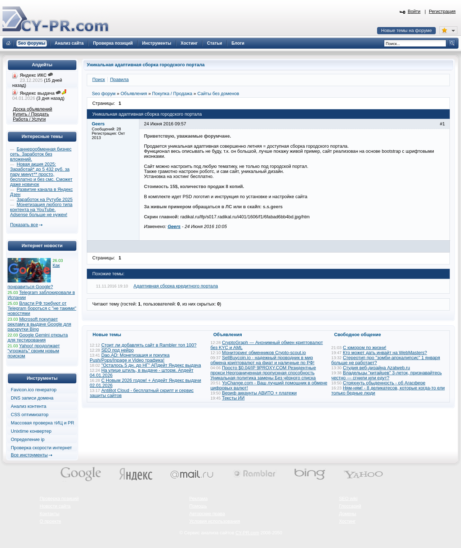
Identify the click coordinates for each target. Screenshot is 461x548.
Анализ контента (28, 406)
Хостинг (347, 521)
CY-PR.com (247, 532)
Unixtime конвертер (31, 431)
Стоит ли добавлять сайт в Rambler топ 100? (148, 345)
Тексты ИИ (233, 398)
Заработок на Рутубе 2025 (44, 199)
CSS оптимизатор (30, 414)
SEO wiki (348, 498)
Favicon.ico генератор (34, 389)
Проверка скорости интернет (41, 447)
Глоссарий (350, 506)
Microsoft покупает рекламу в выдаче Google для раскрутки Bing (39, 324)
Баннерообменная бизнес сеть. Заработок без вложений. (41, 154)
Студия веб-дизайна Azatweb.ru (376, 367)
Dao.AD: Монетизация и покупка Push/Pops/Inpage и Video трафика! (130, 358)
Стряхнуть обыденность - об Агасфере (384, 383)
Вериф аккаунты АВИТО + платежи (259, 393)
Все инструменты (29, 455)
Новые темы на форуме (406, 30)
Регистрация (442, 11)
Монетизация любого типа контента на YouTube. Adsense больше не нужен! (41, 209)
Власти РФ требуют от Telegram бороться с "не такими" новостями (42, 308)
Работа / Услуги (29, 119)
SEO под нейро (117, 350)
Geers (173, 226)
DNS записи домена (32, 398)
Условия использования (214, 521)
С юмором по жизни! (364, 347)
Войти (414, 11)
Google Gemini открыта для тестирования (38, 338)
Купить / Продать (31, 114)
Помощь (198, 506)
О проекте (50, 521)
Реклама (198, 498)
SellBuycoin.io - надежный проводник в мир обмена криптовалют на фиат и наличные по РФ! (262, 360)
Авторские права (207, 513)
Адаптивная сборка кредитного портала (176, 286)
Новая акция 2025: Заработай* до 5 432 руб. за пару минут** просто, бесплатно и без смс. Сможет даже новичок (41, 174)
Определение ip (28, 439)
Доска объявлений (32, 109)
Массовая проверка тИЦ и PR (42, 423)
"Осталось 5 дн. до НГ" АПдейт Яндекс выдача (151, 365)
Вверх (418, 523)
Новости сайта (55, 506)
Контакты (49, 513)
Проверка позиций (59, 498)
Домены (347, 513)
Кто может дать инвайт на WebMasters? (385, 352)
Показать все (24, 224)
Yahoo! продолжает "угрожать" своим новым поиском (34, 350)
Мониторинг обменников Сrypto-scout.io (264, 352)
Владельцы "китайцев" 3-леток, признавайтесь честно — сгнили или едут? (386, 375)
